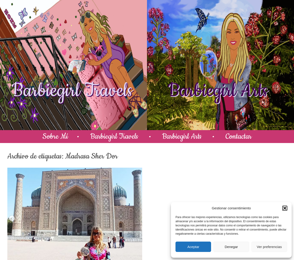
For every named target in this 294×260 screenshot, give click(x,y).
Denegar (231, 247)
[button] (285, 208)
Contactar (239, 136)
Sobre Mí (55, 136)
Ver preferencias (269, 247)
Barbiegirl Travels (72, 90)
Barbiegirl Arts (218, 90)
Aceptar (193, 247)
